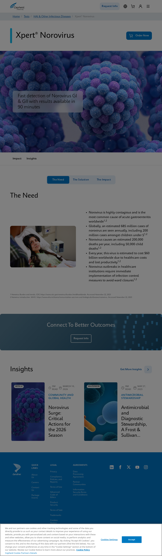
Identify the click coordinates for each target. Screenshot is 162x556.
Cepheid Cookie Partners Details (21, 553)
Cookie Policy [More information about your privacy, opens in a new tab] (83, 549)
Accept (131, 539)
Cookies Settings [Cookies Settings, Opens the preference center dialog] (109, 539)
